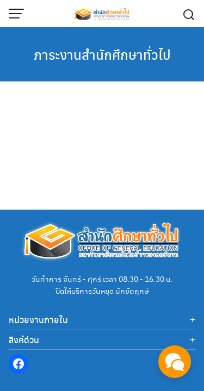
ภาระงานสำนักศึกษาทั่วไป (102, 54)
